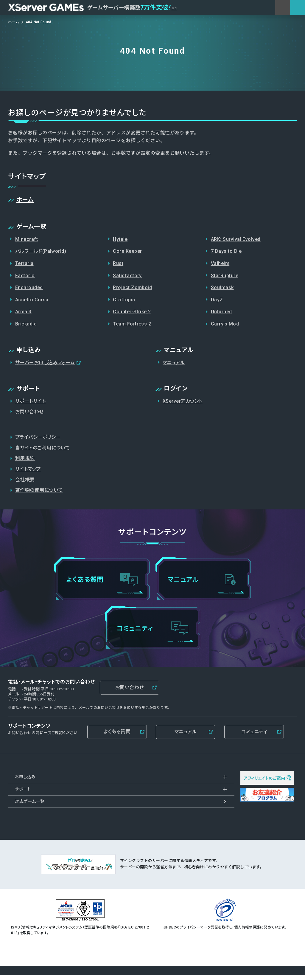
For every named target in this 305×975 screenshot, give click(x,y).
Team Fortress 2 (132, 324)
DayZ (217, 300)
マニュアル (174, 362)
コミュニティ (254, 731)
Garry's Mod (225, 324)
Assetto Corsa (32, 300)
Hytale (120, 239)
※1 (174, 8)
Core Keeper (127, 251)
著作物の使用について (39, 490)
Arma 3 (23, 311)
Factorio (25, 275)
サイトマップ (28, 469)
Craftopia (124, 300)
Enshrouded (29, 287)
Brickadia (26, 324)
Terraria (24, 263)
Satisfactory (127, 275)
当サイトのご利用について (42, 448)
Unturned (221, 311)
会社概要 (25, 480)
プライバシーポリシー (38, 437)
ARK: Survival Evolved (236, 239)
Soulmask (222, 287)
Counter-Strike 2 (132, 311)
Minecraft (26, 239)
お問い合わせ (29, 412)
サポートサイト (30, 401)
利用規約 (25, 458)
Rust (118, 263)
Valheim (220, 263)
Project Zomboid (132, 287)
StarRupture (224, 275)
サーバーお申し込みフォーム (45, 362)
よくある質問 (117, 731)
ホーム (25, 199)
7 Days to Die (226, 251)
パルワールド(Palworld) (40, 251)
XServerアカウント (183, 401)
